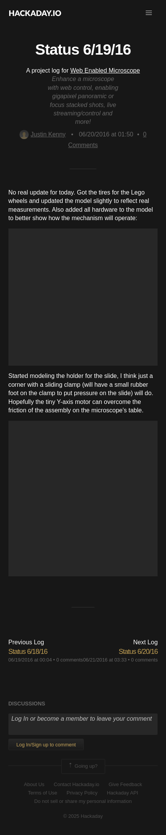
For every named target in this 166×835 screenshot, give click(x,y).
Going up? (82, 766)
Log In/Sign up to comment (46, 744)
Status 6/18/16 (27, 651)
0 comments (69, 660)
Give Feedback (125, 784)
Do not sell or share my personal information (83, 801)
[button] (149, 13)
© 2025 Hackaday (83, 816)
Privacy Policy (82, 793)
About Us (34, 784)
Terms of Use (42, 793)
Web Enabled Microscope (105, 70)
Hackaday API (122, 793)
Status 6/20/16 (138, 651)
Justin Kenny (43, 134)
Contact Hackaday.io (76, 784)
